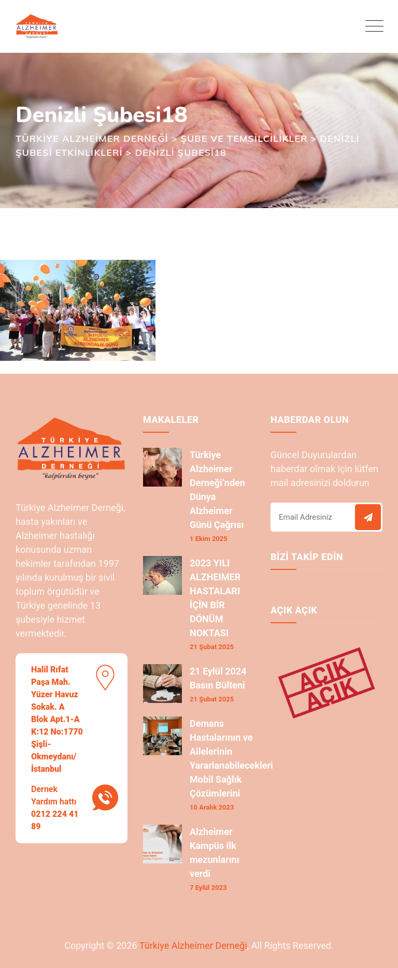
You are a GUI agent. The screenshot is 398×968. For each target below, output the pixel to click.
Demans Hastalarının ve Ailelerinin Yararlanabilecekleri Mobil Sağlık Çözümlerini (231, 758)
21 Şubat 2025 (212, 647)
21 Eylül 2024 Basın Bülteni (218, 678)
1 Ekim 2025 (209, 538)
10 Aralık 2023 (212, 807)
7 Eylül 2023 (208, 887)
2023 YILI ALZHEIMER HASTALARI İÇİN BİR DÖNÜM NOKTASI (215, 598)
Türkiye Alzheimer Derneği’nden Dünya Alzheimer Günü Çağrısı (217, 489)
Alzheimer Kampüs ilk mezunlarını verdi (214, 852)
